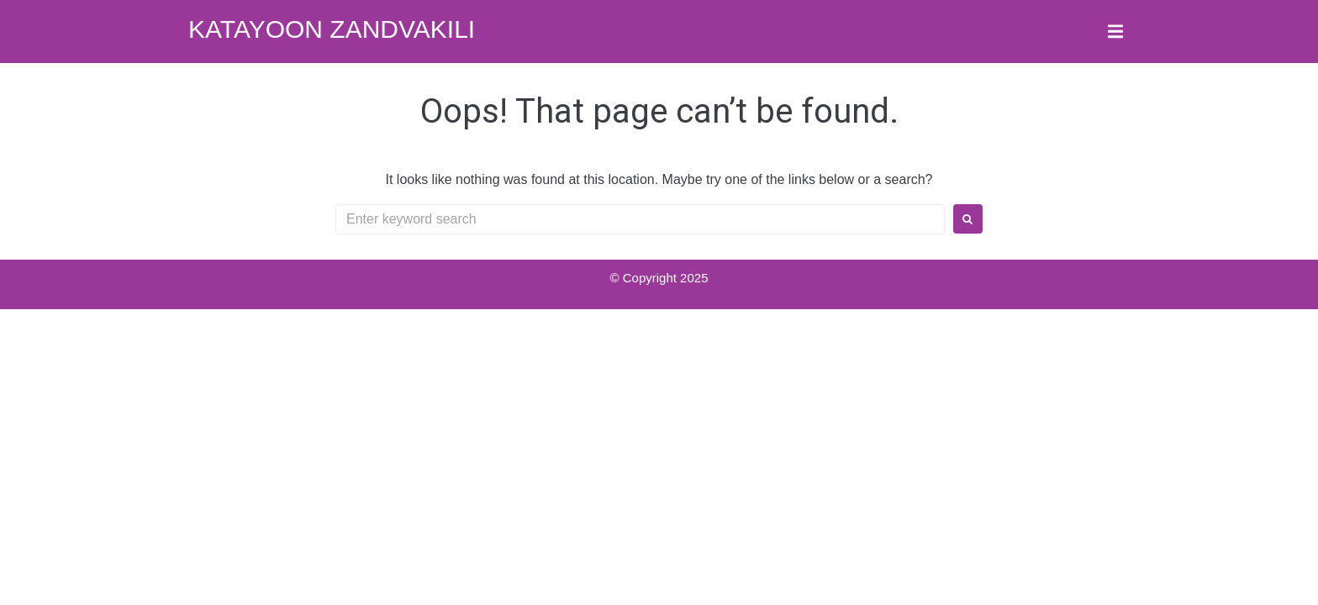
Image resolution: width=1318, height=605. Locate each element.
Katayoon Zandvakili (331, 29)
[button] (1115, 31)
